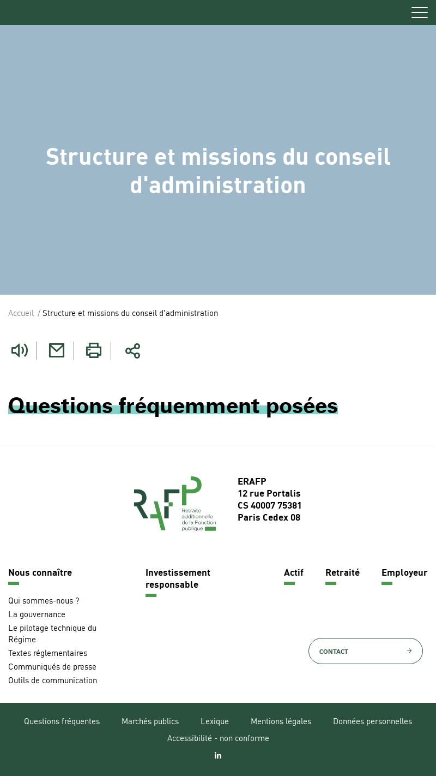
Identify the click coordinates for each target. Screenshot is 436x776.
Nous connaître (40, 573)
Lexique (215, 722)
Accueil (21, 314)
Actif (294, 573)
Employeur (405, 573)
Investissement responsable (178, 579)
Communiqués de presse (52, 668)
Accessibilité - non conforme (218, 739)
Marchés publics (150, 722)
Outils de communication (52, 681)
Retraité (342, 573)
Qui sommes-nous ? (43, 602)
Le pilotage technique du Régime (52, 634)
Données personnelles (372, 722)
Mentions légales (281, 722)
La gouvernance (36, 615)
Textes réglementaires (47, 654)
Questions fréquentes (62, 722)
